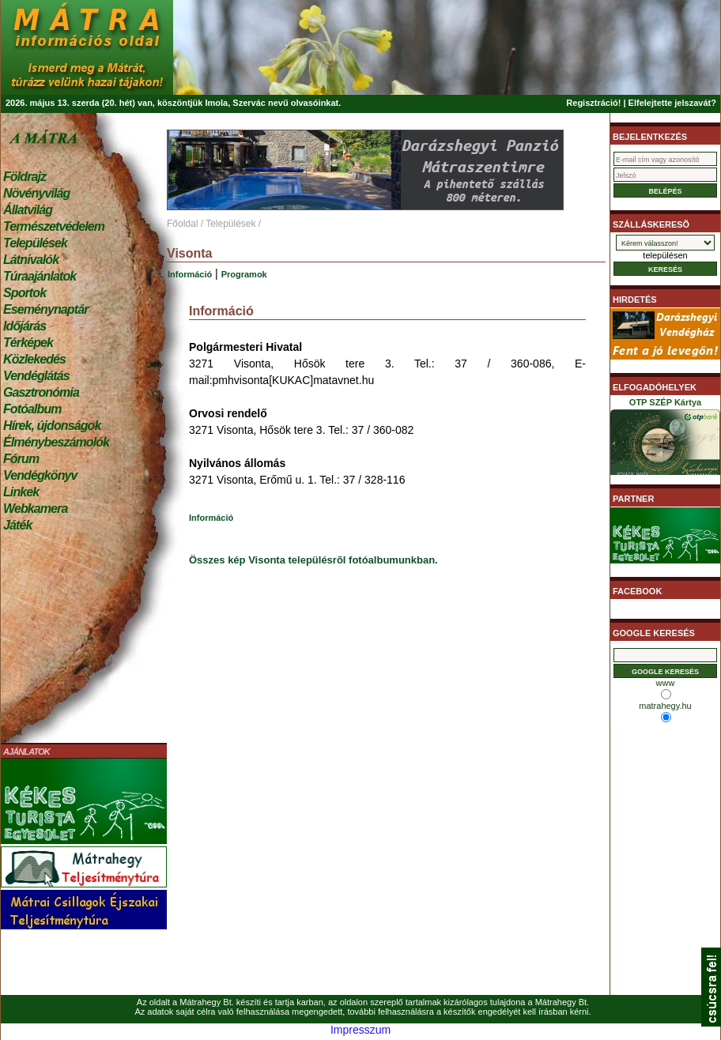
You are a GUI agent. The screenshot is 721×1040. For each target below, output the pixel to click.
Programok (244, 274)
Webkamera (35, 508)
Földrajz (24, 176)
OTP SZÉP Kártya (665, 439)
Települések (35, 243)
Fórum (21, 458)
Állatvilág (27, 210)
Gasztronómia (41, 392)
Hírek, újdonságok (51, 425)
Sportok (24, 293)
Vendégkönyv (40, 475)
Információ (190, 274)
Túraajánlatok (39, 276)
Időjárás (24, 326)
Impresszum (360, 1029)
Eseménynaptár (45, 309)
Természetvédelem (53, 226)
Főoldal (182, 223)
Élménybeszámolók (56, 442)
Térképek (28, 342)
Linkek (21, 492)
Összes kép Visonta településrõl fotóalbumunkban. (313, 560)
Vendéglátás (36, 375)
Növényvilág (36, 193)
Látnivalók (31, 259)
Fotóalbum (32, 409)
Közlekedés (34, 359)
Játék (17, 525)
